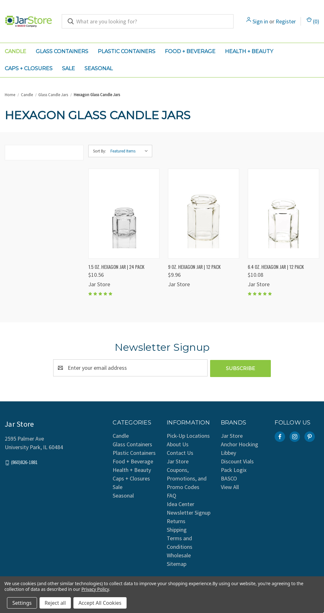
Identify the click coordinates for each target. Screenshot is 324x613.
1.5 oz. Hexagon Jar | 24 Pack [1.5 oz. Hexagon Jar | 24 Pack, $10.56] (116, 266)
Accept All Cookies (100, 602)
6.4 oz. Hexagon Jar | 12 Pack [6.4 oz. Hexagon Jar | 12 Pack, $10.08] (276, 266)
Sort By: (99, 151)
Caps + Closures (29, 68)
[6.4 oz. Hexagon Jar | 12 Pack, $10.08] (283, 213)
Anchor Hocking (239, 443)
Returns (176, 520)
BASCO (229, 477)
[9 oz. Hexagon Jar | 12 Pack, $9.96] (203, 213)
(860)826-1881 (24, 462)
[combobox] (148, 21)
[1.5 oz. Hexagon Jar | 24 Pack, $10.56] (124, 213)
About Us (178, 443)
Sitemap (176, 563)
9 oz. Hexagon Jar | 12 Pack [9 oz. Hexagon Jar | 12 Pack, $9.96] (194, 266)
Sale (68, 68)
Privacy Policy (95, 589)
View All (230, 486)
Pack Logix (233, 469)
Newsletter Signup (188, 512)
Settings (22, 602)
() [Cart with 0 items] (313, 21)
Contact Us (180, 452)
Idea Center (180, 503)
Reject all (55, 602)
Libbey (228, 452)
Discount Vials (237, 460)
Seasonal (98, 68)
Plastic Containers (126, 51)
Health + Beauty (249, 51)
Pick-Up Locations (188, 435)
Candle (15, 51)
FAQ (171, 494)
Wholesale (179, 554)
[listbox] (130, 151)
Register (286, 21)
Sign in (260, 21)
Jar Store (232, 435)
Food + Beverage (190, 51)
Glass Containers (62, 51)
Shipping (177, 529)
